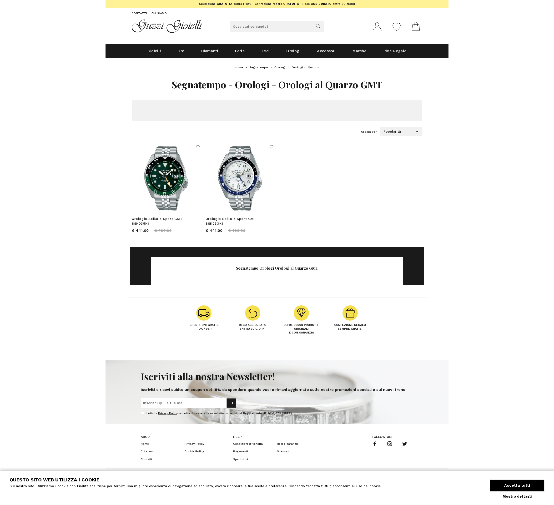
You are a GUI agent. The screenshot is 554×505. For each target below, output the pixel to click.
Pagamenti (240, 453)
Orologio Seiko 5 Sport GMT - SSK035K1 (159, 223)
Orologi (293, 52)
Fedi (266, 52)
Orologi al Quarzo (305, 69)
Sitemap (283, 453)
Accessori (326, 52)
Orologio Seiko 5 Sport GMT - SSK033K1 (233, 223)
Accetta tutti (517, 485)
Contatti (139, 13)
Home (239, 69)
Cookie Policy (194, 453)
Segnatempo (258, 69)
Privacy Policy (167, 415)
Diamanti (209, 52)
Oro (180, 52)
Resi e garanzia (287, 445)
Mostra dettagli (517, 496)
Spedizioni (240, 461)
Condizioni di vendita (248, 445)
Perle (240, 52)
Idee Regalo (395, 52)
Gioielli (154, 52)
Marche (359, 52)
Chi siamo (159, 13)
